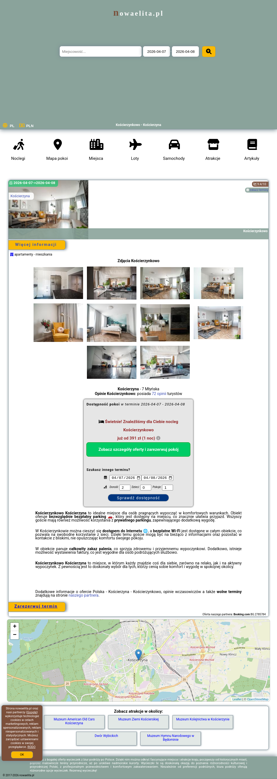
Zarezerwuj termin (35, 606)
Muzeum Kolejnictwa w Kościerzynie (202, 719)
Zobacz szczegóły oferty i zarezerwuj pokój (138, 449)
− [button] (15, 635)
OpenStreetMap (257, 699)
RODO (31, 747)
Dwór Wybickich (106, 736)
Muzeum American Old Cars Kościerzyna (74, 721)
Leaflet (237, 699)
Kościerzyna (20, 196)
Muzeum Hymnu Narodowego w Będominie (170, 738)
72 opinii (159, 393)
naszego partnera (83, 595)
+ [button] (15, 627)
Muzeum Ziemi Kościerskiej (138, 719)
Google (32, 712)
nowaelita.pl (138, 13)
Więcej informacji (36, 244)
